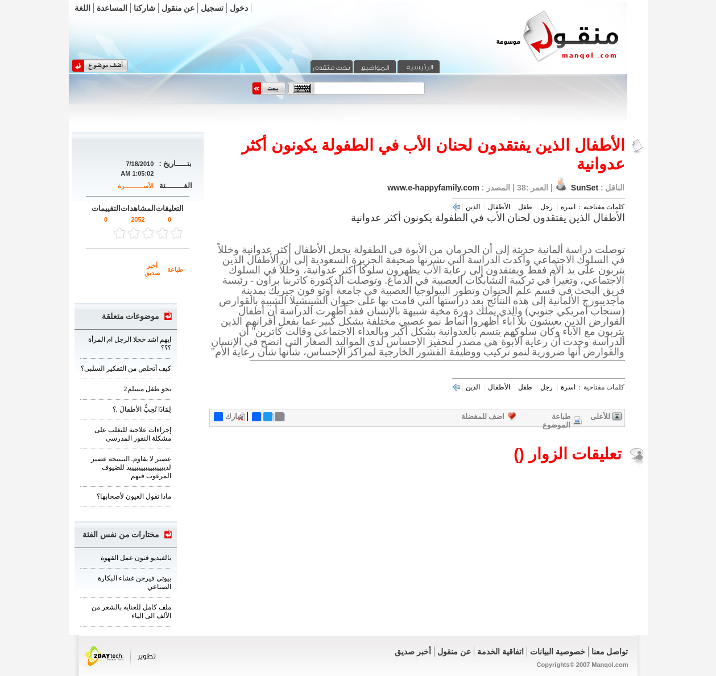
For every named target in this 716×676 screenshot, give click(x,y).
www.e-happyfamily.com (433, 187)
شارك (228, 416)
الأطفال (499, 207)
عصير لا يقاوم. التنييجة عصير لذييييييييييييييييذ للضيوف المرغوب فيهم (131, 467)
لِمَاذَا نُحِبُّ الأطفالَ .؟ (142, 409)
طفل (525, 207)
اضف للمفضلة (483, 416)
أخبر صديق (152, 269)
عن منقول (178, 8)
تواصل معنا (609, 651)
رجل (546, 207)
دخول (239, 8)
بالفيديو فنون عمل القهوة (136, 558)
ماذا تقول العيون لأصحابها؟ (134, 496)
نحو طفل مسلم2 (147, 389)
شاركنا (144, 8)
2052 (137, 219)
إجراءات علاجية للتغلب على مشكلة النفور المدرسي (132, 434)
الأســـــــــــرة (136, 186)
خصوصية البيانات (557, 651)
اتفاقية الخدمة (500, 651)
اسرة (568, 207)
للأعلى (600, 416)
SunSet (584, 187)
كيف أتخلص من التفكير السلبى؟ (126, 368)
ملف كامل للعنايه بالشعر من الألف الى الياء (131, 611)
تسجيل (212, 8)
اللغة (82, 8)
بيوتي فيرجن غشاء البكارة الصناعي (134, 582)
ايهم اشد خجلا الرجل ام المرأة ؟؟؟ (129, 343)
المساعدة (112, 8)
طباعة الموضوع (556, 420)
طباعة (175, 269)
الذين (473, 207)
